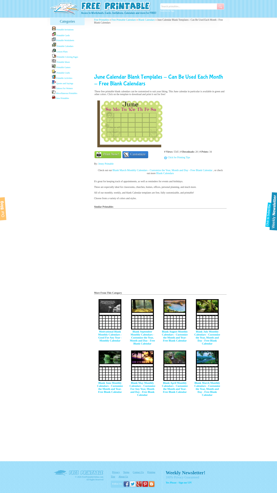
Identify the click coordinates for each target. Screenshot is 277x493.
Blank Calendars (146, 20)
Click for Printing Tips (179, 157)
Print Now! (111, 154)
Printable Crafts (61, 71)
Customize (138, 154)
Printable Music (61, 61)
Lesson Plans (60, 50)
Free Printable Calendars (123, 20)
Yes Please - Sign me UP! (179, 482)
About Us (123, 476)
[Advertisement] (67, 156)
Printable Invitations (63, 28)
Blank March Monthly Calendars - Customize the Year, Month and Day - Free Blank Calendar (163, 170)
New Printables (60, 97)
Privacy (116, 472)
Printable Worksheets (63, 40)
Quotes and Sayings (62, 82)
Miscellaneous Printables (64, 92)
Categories (67, 21)
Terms (126, 472)
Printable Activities (62, 77)
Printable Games (61, 66)
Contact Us (138, 472)
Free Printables (101, 20)
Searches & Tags (167, 11)
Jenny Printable (106, 163)
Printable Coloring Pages (65, 56)
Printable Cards (61, 34)
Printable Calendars (62, 45)
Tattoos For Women (62, 88)
